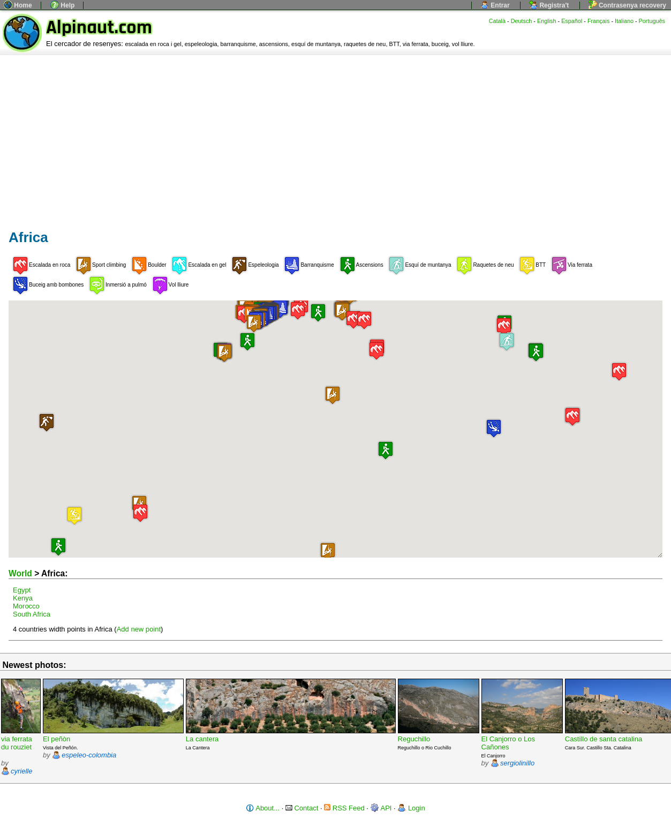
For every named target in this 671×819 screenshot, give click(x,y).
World (20, 573)
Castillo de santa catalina (604, 739)
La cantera (202, 739)
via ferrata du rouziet (16, 743)
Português (652, 21)
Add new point (139, 629)
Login (411, 808)
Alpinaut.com (99, 28)
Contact (301, 808)
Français (598, 21)
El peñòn (56, 739)
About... (263, 808)
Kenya (23, 598)
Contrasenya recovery (627, 5)
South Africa (31, 614)
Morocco (26, 606)
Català (497, 21)
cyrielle (21, 771)
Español (571, 21)
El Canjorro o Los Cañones (508, 743)
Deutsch (521, 21)
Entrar (495, 5)
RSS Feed (344, 808)
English (546, 21)
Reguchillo (414, 739)
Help (62, 5)
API (381, 808)
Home (18, 5)
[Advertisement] (335, 136)
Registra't (549, 5)
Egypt (22, 590)
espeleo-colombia (89, 755)
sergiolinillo (517, 763)
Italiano (624, 21)
